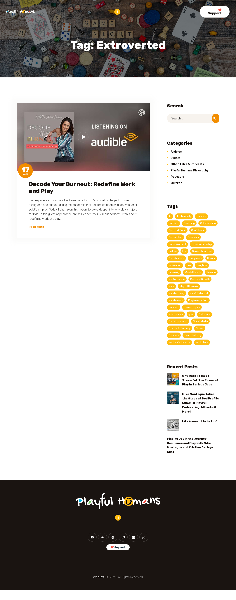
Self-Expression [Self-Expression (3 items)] (178, 328)
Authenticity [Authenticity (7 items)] (184, 216)
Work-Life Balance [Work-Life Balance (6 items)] (180, 349)
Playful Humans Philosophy (189, 170)
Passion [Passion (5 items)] (196, 279)
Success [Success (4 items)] (174, 342)
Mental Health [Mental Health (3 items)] (177, 279)
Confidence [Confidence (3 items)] (176, 237)
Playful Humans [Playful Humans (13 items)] (189, 293)
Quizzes (176, 183)
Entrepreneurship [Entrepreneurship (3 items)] (179, 251)
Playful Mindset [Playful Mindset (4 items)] (199, 300)
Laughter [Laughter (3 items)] (184, 272)
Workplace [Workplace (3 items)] (203, 349)
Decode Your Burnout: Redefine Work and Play (82, 187)
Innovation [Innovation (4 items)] (207, 265)
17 (25, 169)
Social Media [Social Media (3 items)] (201, 328)
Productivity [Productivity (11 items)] (176, 321)
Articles (176, 151)
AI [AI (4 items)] (170, 216)
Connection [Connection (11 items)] (195, 237)
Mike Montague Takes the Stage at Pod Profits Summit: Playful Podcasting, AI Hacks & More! (200, 409)
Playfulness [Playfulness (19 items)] (176, 307)
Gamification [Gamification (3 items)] (203, 258)
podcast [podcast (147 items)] (174, 314)
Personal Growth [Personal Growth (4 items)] (201, 286)
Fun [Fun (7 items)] (211, 251)
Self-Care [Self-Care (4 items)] (205, 321)
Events (175, 157)
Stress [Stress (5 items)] (201, 335)
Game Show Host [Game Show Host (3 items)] (179, 258)
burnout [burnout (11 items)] (173, 223)
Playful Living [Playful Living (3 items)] (177, 300)
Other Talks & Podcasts (187, 164)
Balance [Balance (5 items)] (202, 216)
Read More (36, 226)
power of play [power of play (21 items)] (192, 314)
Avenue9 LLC (101, 587)
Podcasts (177, 176)
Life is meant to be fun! (199, 428)
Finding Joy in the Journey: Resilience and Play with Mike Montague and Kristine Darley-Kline (190, 452)
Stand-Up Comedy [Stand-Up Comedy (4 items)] (180, 335)
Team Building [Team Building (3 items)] (193, 342)
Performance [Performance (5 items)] (177, 286)
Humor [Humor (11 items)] (191, 265)
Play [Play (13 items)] (171, 293)
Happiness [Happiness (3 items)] (175, 265)
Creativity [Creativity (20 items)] (175, 244)
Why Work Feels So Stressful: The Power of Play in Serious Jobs (200, 387)
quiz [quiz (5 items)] (191, 321)
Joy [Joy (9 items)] (171, 272)
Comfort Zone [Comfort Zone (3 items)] (199, 230)
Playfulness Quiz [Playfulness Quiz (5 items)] (199, 307)
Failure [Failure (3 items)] (200, 251)
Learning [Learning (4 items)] (200, 272)
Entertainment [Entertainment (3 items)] (195, 244)
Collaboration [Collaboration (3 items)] (177, 230)
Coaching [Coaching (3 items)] (189, 223)
